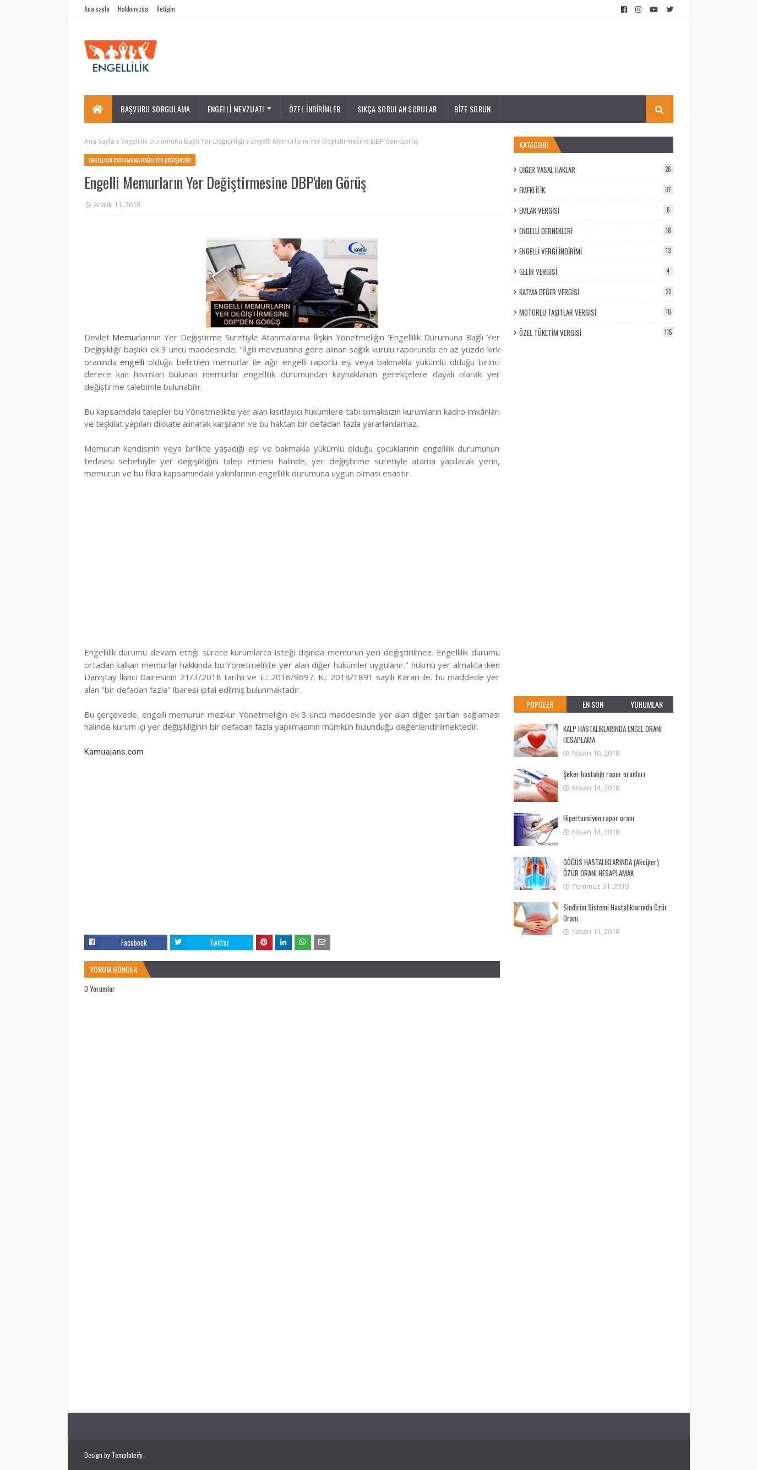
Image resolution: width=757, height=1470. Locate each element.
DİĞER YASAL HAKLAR (596, 169)
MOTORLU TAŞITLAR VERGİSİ (596, 312)
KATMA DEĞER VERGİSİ (596, 291)
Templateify (127, 1455)
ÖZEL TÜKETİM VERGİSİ (596, 332)
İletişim (165, 8)
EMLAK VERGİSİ (596, 210)
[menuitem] (98, 109)
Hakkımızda (133, 8)
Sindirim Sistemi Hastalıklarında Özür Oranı (615, 913)
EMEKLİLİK (596, 190)
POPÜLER (539, 704)
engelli (132, 361)
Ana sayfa (97, 8)
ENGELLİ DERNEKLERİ (596, 230)
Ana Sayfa (99, 141)
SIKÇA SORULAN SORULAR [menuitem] (397, 109)
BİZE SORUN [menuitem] (472, 109)
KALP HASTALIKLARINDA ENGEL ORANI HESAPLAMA (612, 734)
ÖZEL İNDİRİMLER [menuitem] (315, 109)
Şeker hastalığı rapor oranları (604, 773)
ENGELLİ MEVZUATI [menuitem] (236, 109)
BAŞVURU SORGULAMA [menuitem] (155, 109)
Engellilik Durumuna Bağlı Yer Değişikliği (182, 141)
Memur (125, 337)
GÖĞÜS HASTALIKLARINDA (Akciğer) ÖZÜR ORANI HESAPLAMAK (611, 867)
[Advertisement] (292, 557)
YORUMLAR (646, 704)
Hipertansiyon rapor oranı (598, 817)
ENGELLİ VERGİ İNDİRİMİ (596, 251)
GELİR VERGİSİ (596, 271)
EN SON (592, 704)
